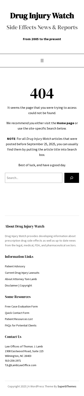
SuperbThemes (67, 386)
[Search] (71, 178)
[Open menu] (42, 60)
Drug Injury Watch (42, 15)
